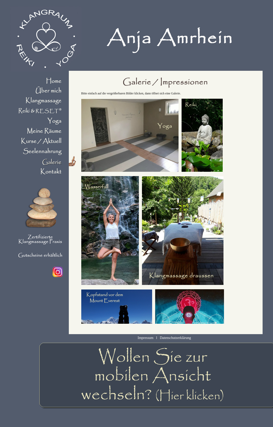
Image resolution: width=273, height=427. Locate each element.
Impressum (145, 338)
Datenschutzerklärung (175, 338)
